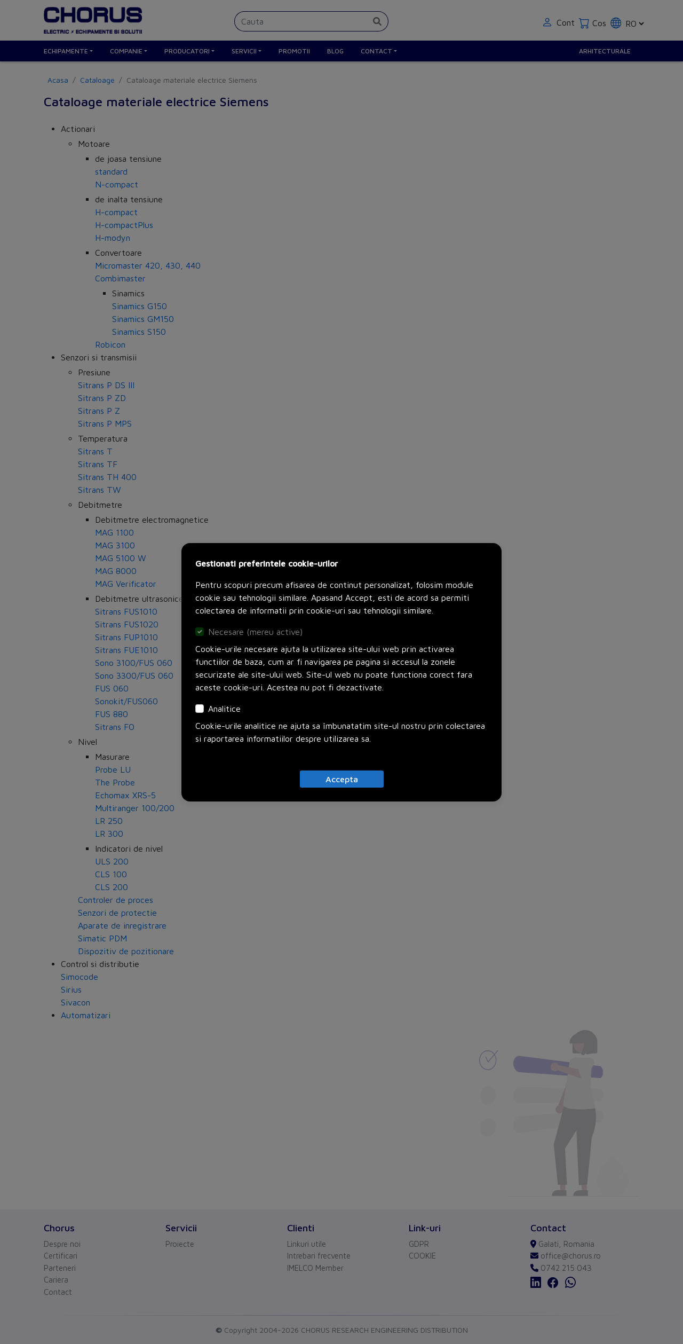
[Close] (342, 779)
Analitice (224, 708)
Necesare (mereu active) (255, 631)
